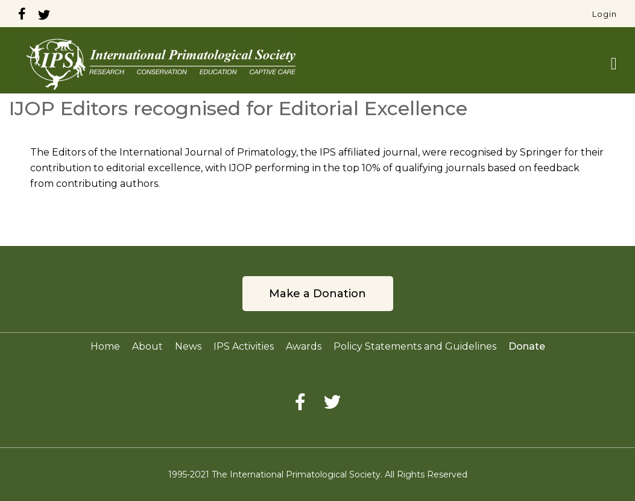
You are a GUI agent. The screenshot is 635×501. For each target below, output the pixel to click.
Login (604, 14)
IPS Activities (243, 346)
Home (105, 346)
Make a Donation (317, 293)
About (147, 346)
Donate (526, 346)
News (188, 346)
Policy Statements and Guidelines (414, 346)
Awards (303, 346)
